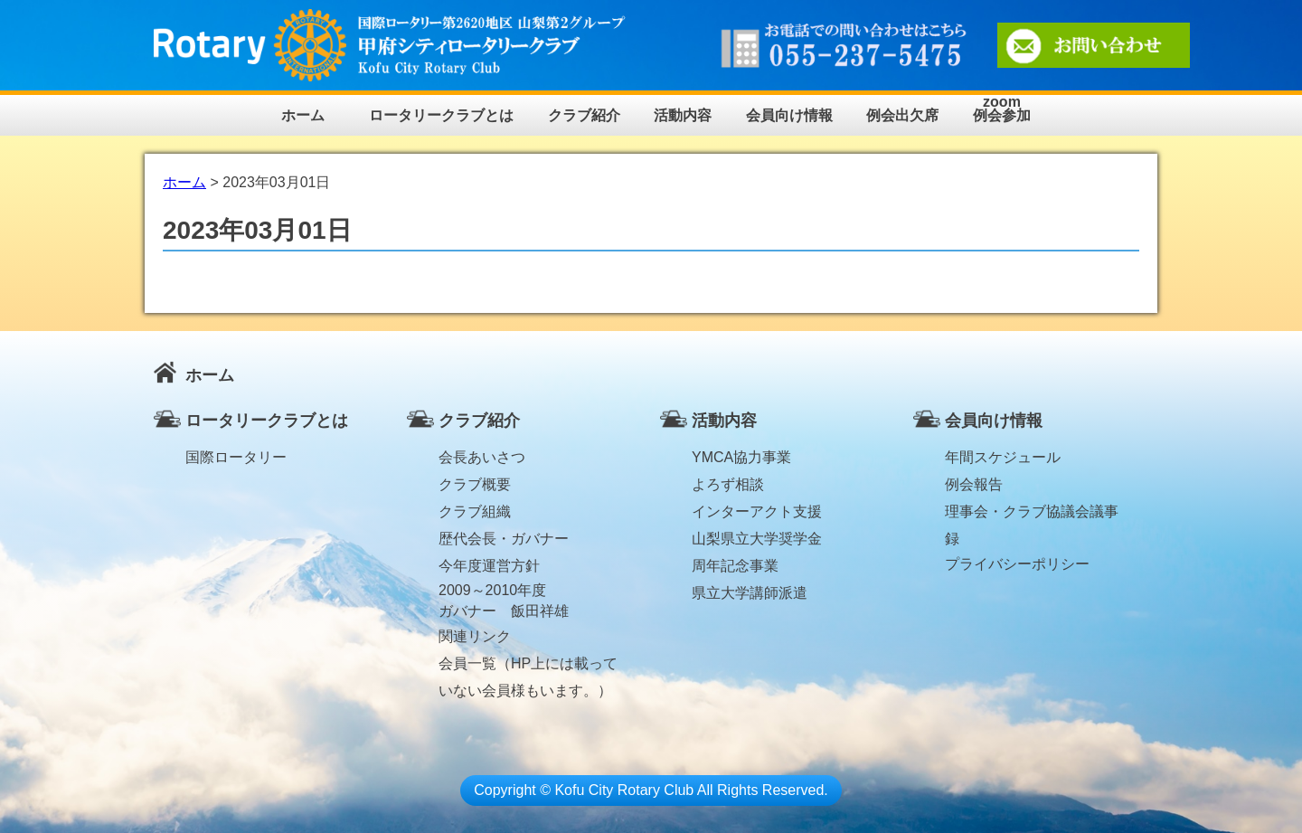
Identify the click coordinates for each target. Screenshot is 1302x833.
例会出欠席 (902, 115)
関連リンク (475, 636)
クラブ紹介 (584, 115)
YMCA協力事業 (741, 457)
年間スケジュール (1003, 457)
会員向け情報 (789, 115)
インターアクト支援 (757, 511)
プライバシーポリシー (1017, 564)
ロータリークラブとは (441, 115)
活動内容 (683, 115)
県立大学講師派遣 (749, 593)
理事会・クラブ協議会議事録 (1031, 514)
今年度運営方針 (489, 565)
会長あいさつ (482, 457)
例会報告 (974, 484)
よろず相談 (728, 484)
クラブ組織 (475, 511)
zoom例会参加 (1002, 109)
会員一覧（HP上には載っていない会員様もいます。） (528, 666)
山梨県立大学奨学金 (757, 538)
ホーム (303, 115)
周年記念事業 (735, 565)
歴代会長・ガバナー (504, 538)
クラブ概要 (475, 484)
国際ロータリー (236, 457)
